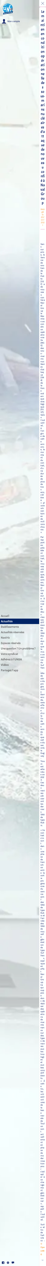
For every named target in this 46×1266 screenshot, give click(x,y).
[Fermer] (42, 3)
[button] (11, 21)
